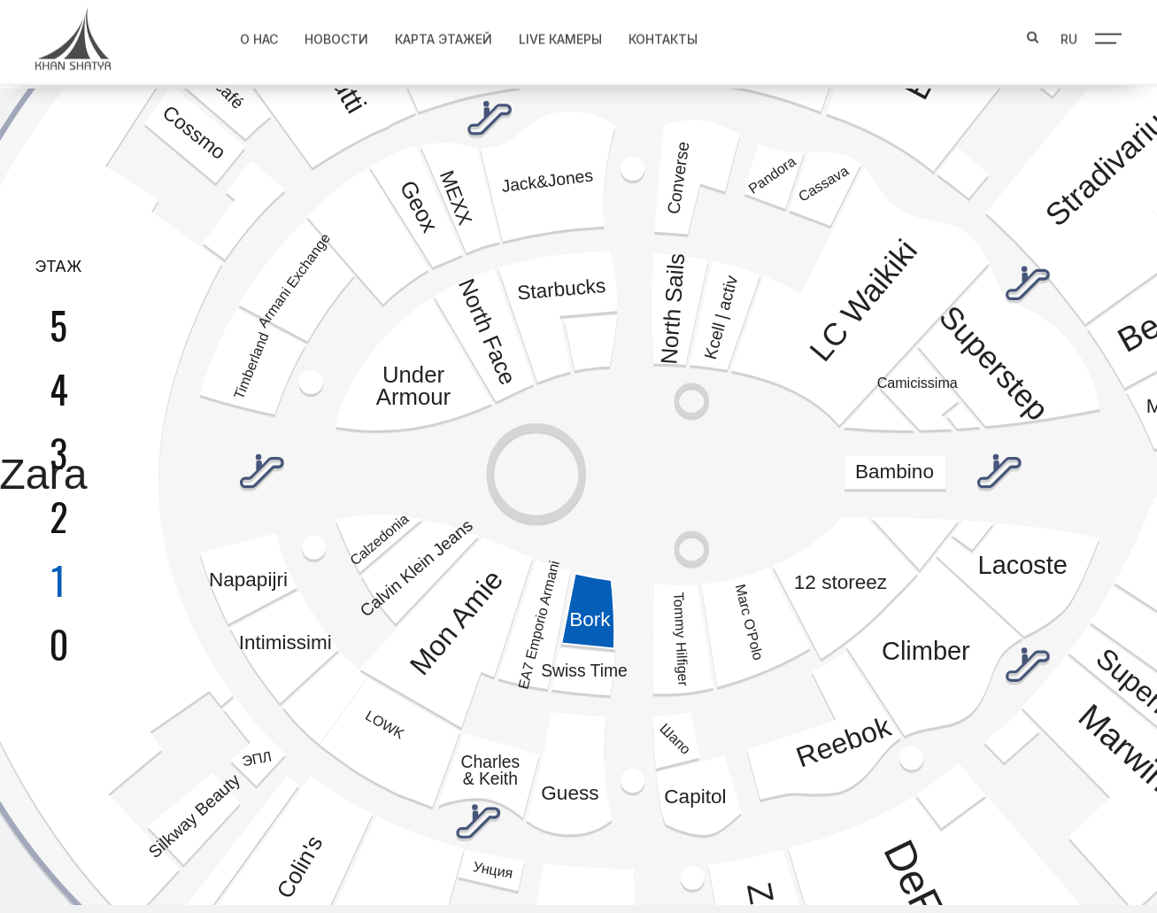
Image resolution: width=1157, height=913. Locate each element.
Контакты (657, 35)
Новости (331, 35)
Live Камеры (555, 35)
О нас (254, 35)
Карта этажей (438, 35)
